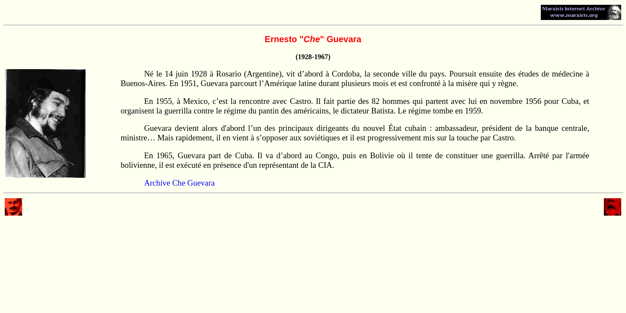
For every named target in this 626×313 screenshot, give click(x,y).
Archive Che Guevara (179, 182)
